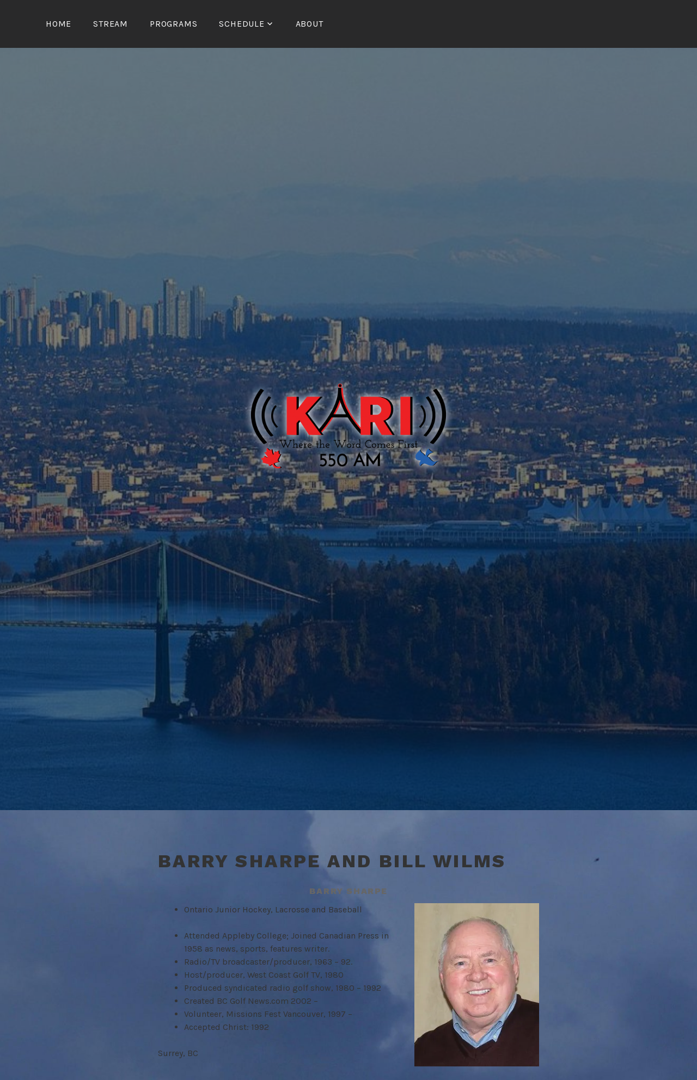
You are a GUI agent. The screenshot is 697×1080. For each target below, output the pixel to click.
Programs (173, 23)
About (309, 23)
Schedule (241, 23)
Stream (110, 23)
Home (58, 23)
